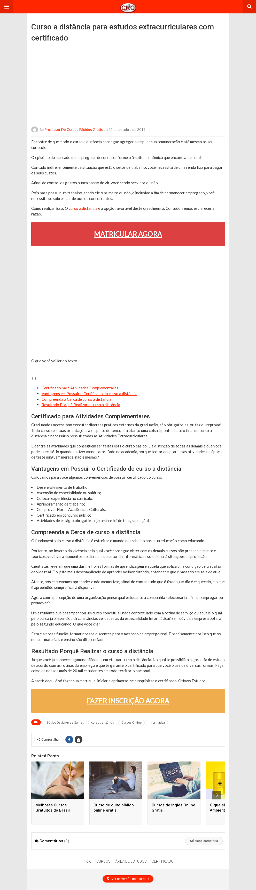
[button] (6, 6)
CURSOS (103, 861)
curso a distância (83, 208)
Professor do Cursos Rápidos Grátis (73, 129)
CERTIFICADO (163, 861)
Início (87, 861)
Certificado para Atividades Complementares (80, 388)
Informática (157, 722)
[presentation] (216, 795)
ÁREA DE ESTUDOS (131, 861)
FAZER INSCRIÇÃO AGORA (128, 701)
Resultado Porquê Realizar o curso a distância (81, 404)
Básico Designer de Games (65, 722)
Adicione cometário (204, 841)
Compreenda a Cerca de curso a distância (76, 399)
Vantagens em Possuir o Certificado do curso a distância (89, 393)
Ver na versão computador (128, 879)
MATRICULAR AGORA (128, 234)
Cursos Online (131, 722)
